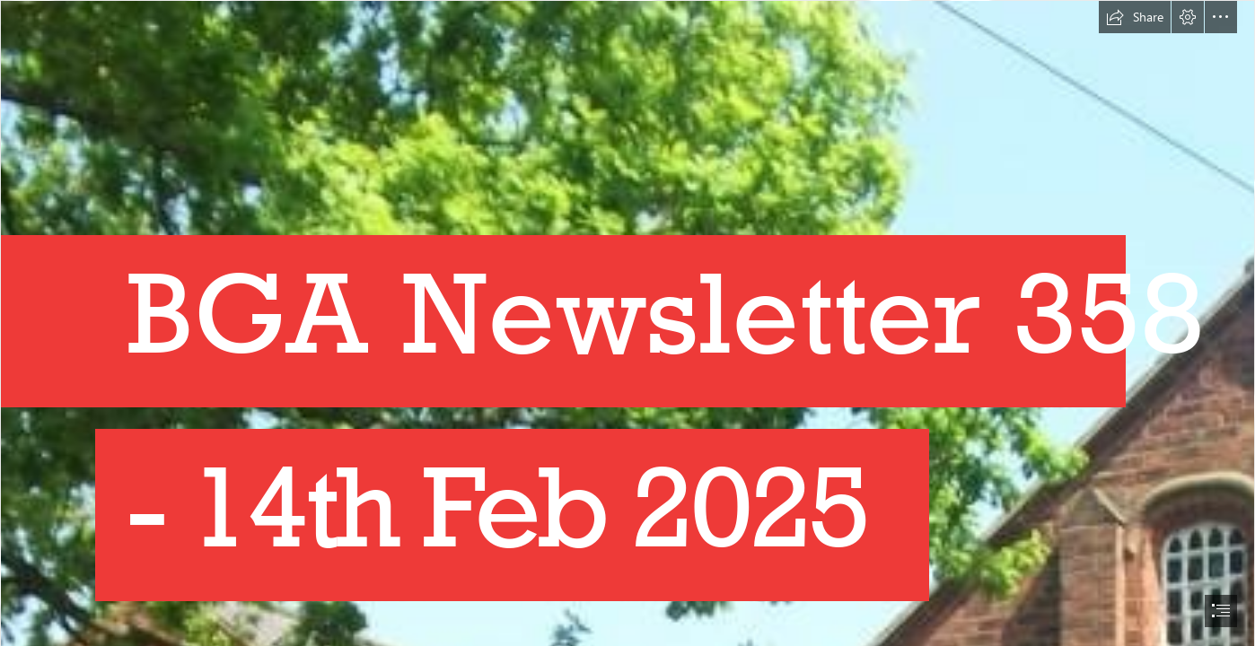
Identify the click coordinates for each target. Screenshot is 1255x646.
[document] (627, 323)
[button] (1135, 17)
